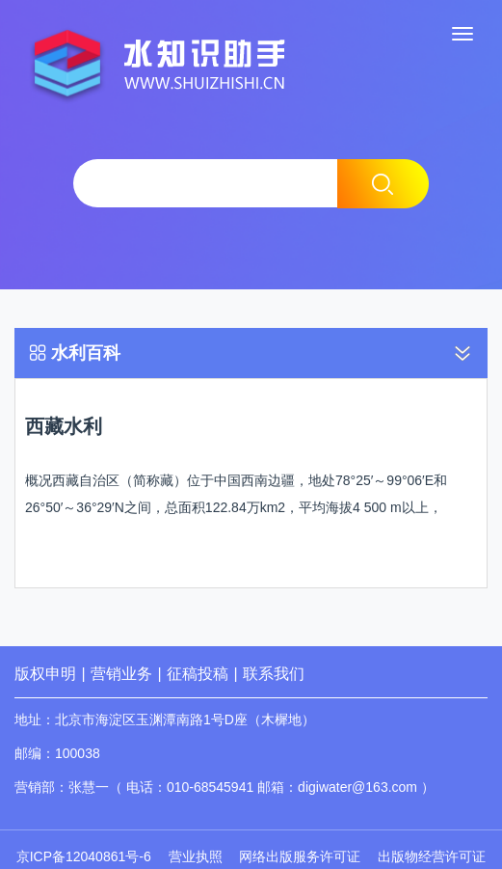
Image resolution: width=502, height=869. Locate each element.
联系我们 (273, 673)
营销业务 (121, 673)
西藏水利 (63, 426)
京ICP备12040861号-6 (83, 856)
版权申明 (45, 673)
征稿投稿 (199, 673)
